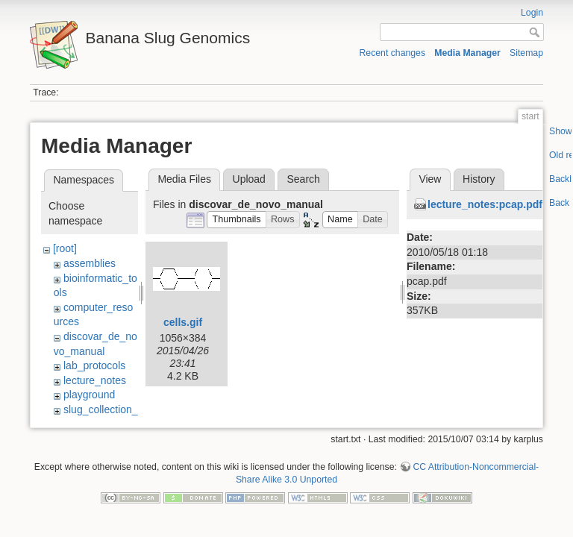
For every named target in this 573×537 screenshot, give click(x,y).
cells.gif (182, 322)
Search (302, 179)
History (479, 179)
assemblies (89, 263)
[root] (65, 248)
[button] (236, 219)
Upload (249, 179)
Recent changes (393, 53)
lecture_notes (94, 380)
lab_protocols (94, 365)
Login (532, 12)
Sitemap (526, 53)
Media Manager (467, 53)
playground (89, 395)
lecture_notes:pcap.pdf (485, 204)
